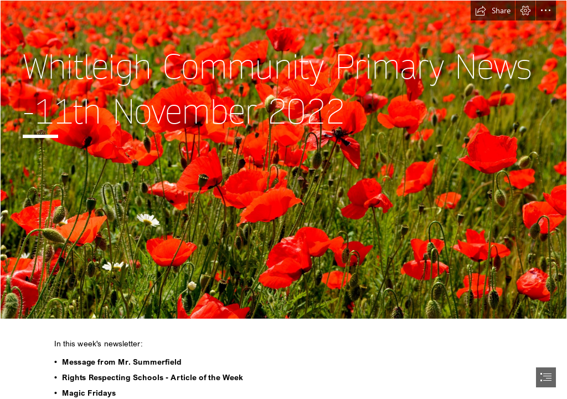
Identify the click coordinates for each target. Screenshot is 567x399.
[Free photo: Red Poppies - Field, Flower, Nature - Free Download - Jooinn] (283, 159)
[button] (493, 11)
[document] (283, 199)
